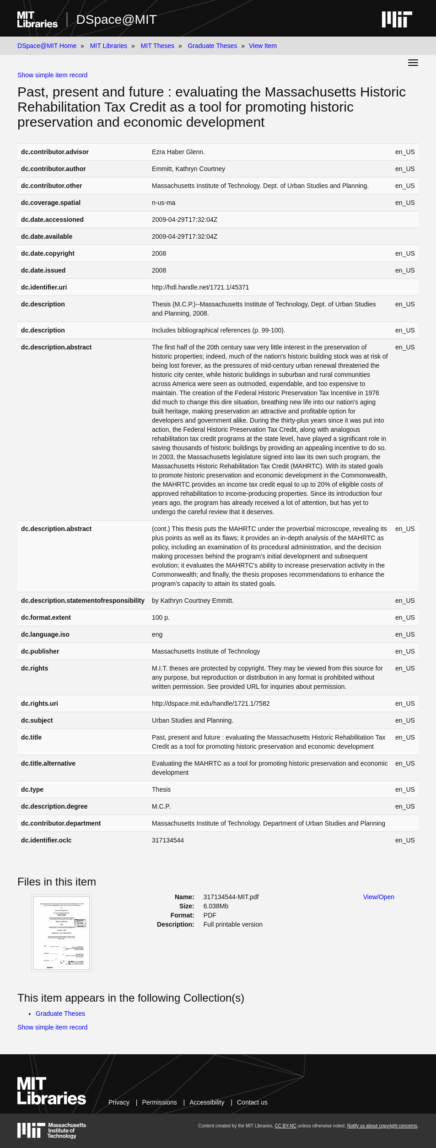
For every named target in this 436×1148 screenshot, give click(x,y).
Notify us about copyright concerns (382, 1125)
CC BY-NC (285, 1125)
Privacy (118, 1102)
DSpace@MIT (116, 19)
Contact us (252, 1102)
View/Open (378, 897)
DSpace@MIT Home (46, 45)
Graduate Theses (212, 45)
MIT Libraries (108, 45)
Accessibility (206, 1102)
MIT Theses (157, 45)
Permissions (159, 1102)
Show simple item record (52, 75)
